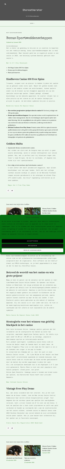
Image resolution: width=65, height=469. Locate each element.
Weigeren (32, 245)
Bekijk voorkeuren (32, 250)
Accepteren (32, 241)
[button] (62, 217)
